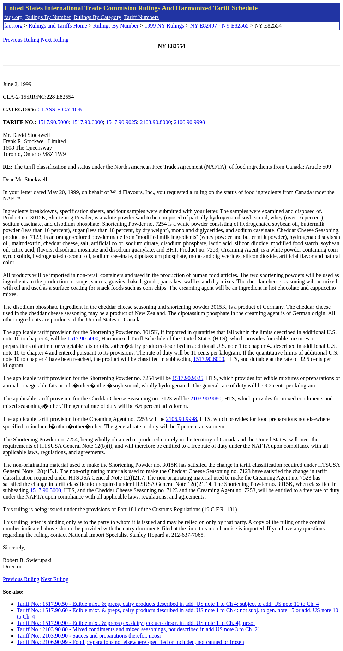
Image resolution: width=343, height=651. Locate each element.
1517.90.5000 (53, 122)
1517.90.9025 (121, 122)
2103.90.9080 (205, 399)
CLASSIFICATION (60, 110)
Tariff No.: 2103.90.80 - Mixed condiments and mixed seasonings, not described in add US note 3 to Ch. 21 (138, 629)
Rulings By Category (97, 17)
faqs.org (13, 17)
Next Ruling (55, 40)
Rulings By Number (48, 17)
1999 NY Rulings (164, 26)
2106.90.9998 (189, 122)
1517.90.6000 (87, 122)
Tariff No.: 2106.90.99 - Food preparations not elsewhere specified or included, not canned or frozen (130, 642)
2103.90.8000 (155, 122)
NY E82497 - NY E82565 (219, 26)
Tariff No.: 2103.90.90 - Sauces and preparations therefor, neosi (89, 636)
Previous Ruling (21, 40)
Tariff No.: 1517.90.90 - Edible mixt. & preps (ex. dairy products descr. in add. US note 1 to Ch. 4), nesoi (136, 623)
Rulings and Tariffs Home (58, 26)
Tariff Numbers (141, 17)
